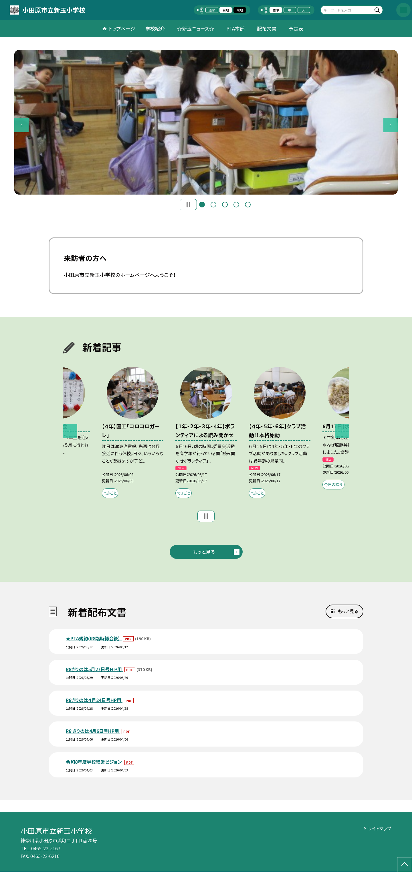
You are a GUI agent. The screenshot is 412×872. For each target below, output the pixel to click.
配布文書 (266, 28)
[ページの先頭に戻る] (404, 864)
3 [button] (225, 204)
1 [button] (202, 204)
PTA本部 (235, 28)
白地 (226, 10)
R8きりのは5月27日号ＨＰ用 (94, 669)
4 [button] (236, 204)
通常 (212, 10)
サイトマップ (379, 828)
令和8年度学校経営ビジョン (94, 761)
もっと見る (204, 551)
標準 (276, 10)
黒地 (240, 10)
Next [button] (390, 125)
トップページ (122, 28)
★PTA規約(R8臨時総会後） (94, 638)
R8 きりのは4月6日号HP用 (93, 730)
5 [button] (248, 204)
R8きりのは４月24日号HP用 (94, 700)
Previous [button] (21, 125)
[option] (206, 122)
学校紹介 (155, 28)
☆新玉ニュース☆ (195, 28)
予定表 (296, 28)
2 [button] (213, 204)
